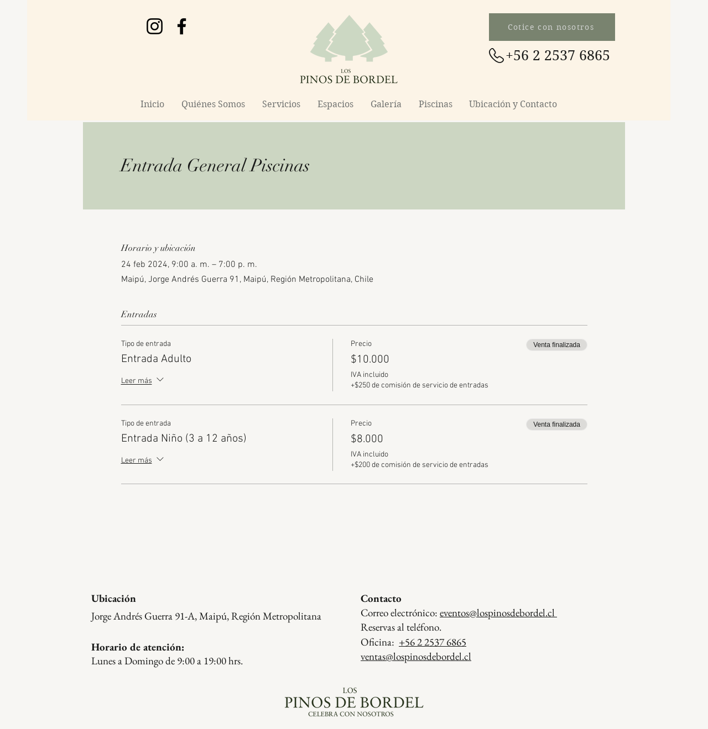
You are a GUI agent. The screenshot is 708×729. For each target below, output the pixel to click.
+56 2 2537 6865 (432, 642)
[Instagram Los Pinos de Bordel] (154, 26)
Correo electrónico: (459, 613)
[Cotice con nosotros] (552, 27)
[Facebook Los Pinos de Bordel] (181, 26)
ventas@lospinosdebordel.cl (416, 656)
